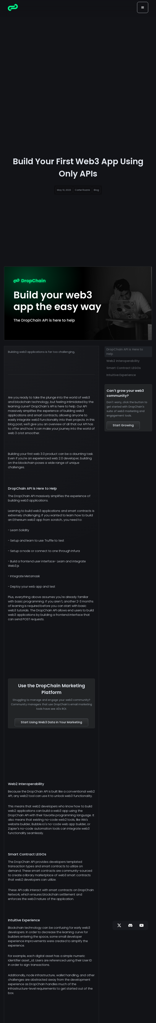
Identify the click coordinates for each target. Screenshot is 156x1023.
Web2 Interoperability (122, 361)
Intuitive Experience (121, 375)
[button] (142, 7)
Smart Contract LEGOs (123, 368)
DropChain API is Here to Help (124, 351)
